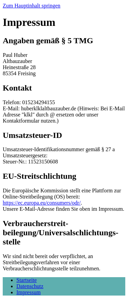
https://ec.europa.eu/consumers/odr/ (42, 203)
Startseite (26, 280)
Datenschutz (29, 286)
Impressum (28, 292)
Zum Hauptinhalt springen (31, 6)
